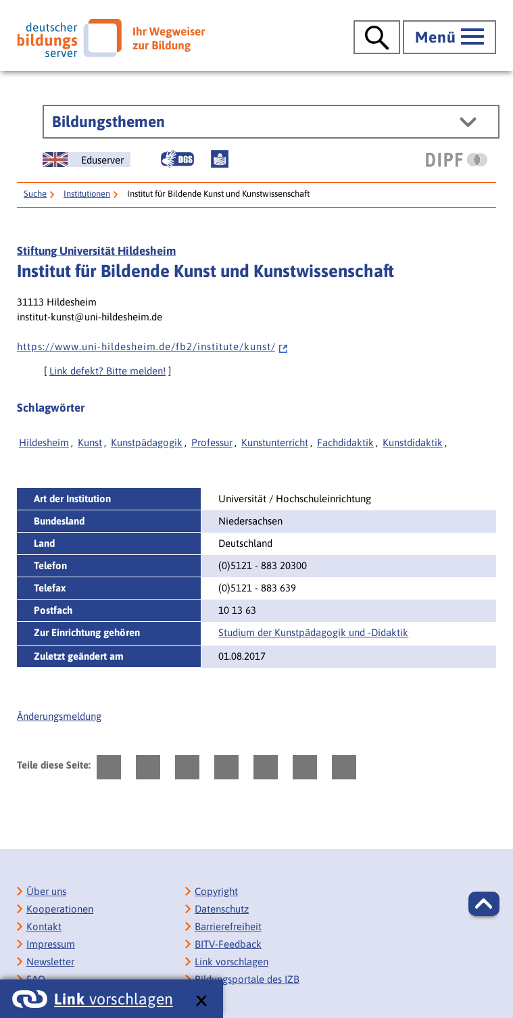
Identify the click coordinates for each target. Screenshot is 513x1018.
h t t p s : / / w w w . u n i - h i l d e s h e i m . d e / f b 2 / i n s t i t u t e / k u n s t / (153, 346)
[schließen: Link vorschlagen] (201, 1001)
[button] (483, 904)
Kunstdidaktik (413, 442)
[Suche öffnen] (376, 37)
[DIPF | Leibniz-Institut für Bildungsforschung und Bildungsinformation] (456, 159)
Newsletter (50, 961)
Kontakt (44, 926)
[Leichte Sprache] (219, 159)
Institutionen (87, 194)
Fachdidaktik (345, 442)
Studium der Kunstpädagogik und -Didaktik (313, 632)
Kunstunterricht (274, 442)
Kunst (90, 442)
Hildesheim (44, 442)
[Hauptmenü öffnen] (449, 37)
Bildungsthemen (108, 121)
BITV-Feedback (228, 944)
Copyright (216, 891)
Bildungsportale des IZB (247, 979)
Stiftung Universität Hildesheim (96, 251)
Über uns (46, 891)
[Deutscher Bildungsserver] (111, 38)
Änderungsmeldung (59, 716)
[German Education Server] (86, 159)
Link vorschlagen (231, 961)
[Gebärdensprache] (177, 159)
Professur (212, 442)
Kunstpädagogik (146, 442)
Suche (35, 194)
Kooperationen (59, 909)
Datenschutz (222, 909)
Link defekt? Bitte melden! (107, 371)
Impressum (50, 944)
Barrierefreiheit (228, 926)
